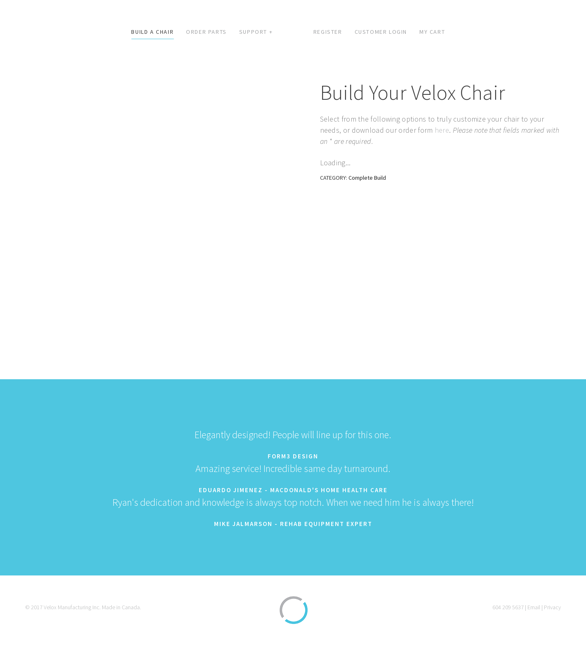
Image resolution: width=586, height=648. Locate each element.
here (442, 130)
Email (533, 607)
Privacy (552, 607)
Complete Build (367, 177)
